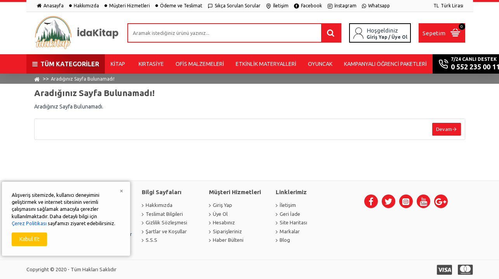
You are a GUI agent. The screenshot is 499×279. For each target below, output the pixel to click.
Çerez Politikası (29, 223)
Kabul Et (29, 239)
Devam (444, 129)
